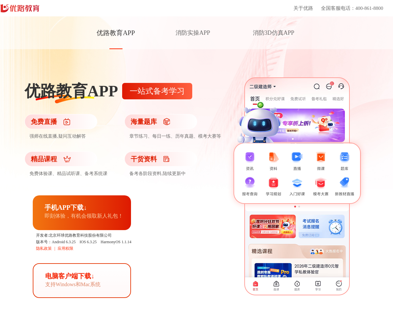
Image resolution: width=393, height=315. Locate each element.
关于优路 (303, 8)
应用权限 (65, 248)
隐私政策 (44, 248)
